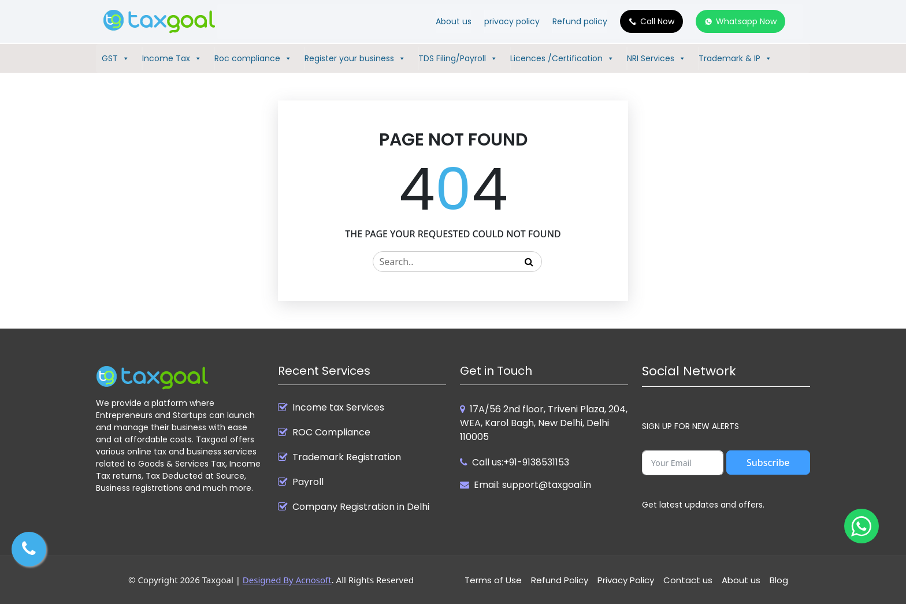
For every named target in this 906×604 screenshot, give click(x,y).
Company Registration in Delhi (360, 507)
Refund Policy (559, 580)
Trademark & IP (735, 58)
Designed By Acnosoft (287, 580)
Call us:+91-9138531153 (520, 462)
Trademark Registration (346, 457)
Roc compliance (253, 58)
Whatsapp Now (746, 21)
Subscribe (768, 462)
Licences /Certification (562, 58)
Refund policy (579, 21)
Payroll (308, 482)
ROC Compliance (331, 432)
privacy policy (512, 21)
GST (115, 58)
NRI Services (656, 58)
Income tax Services (338, 407)
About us (453, 21)
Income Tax (172, 58)
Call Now (657, 21)
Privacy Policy (625, 580)
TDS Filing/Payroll (457, 58)
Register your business (355, 58)
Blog (779, 580)
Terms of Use (493, 580)
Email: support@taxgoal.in (532, 484)
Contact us (687, 580)
